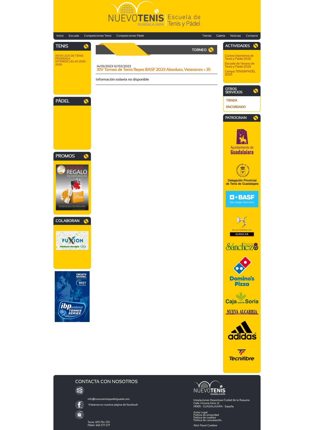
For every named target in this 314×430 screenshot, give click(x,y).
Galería (220, 35)
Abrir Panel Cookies (205, 425)
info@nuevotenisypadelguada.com (109, 399)
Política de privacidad (206, 415)
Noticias (235, 35)
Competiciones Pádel (130, 35)
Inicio (60, 35)
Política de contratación (207, 420)
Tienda (206, 35)
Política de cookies (204, 417)
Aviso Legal (200, 412)
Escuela (74, 35)
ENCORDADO (236, 107)
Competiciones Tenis (97, 35)
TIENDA (231, 100)
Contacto (252, 35)
